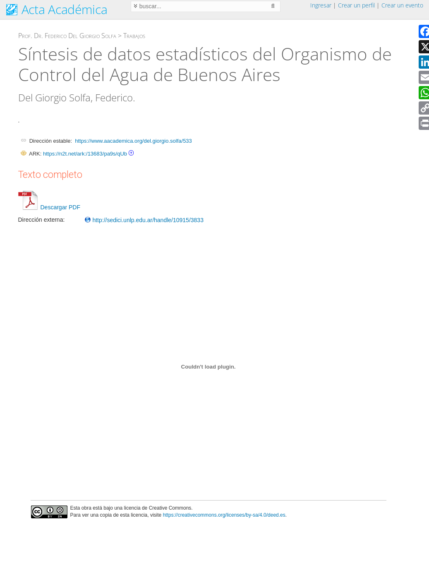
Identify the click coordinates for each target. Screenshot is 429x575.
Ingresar (320, 5)
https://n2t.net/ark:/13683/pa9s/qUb (85, 154)
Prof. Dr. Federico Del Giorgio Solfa (67, 35)
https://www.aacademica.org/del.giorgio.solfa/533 (133, 141)
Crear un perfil (356, 5)
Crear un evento (402, 5)
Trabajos (134, 35)
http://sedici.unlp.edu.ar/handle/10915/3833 (144, 220)
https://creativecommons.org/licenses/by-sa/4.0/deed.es (224, 515)
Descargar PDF (49, 207)
